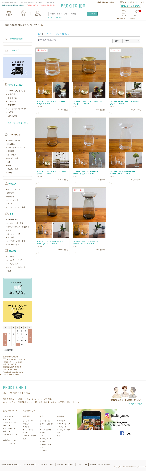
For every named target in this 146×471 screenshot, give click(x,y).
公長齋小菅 (12, 98)
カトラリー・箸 (13, 234)
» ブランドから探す (55, 17)
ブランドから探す (15, 85)
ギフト (123, 15)
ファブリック (12, 264)
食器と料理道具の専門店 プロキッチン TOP (21, 25)
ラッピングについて (10, 443)
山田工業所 (12, 116)
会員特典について (9, 440)
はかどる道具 (12, 158)
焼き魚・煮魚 (12, 169)
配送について (8, 420)
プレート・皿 (12, 220)
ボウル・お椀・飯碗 (15, 223)
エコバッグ (11, 257)
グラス (10, 230)
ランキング (14, 50)
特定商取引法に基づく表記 (100, 464)
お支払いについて (9, 423)
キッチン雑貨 (12, 200)
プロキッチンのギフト (16, 148)
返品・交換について (10, 428)
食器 (23, 15)
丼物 (9, 165)
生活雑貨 (38, 15)
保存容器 (11, 151)
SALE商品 (11, 144)
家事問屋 (11, 94)
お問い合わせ (62, 464)
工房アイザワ (13, 101)
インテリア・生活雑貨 (16, 267)
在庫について (8, 431)
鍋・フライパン (13, 189)
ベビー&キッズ (13, 245)
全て (39, 34)
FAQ (71, 464)
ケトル (10, 204)
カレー (10, 162)
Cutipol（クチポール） (16, 91)
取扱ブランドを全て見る (18, 123)
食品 (9, 271)
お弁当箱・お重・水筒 (16, 241)
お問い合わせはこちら (130, 6)
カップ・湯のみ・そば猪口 (18, 227)
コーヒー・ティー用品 (16, 207)
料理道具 (9, 15)
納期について (8, 425)
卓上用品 (11, 237)
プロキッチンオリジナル (17, 109)
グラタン (11, 173)
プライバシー (82, 464)
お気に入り (137, 13)
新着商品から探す (17, 39)
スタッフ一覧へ (136, 404)
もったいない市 (13, 140)
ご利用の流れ (8, 416)
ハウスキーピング (14, 260)
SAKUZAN (11, 105)
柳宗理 (10, 112)
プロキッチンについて (45, 464)
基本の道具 (11, 155)
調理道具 (11, 193)
